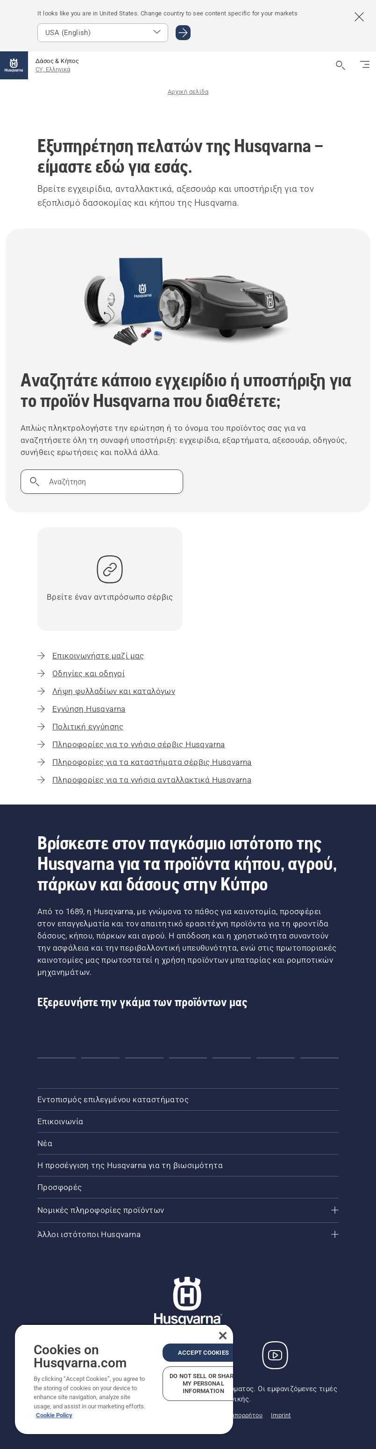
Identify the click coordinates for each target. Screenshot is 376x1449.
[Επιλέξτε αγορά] (102, 32)
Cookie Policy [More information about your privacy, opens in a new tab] (54, 1415)
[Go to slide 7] (319, 1058)
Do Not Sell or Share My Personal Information (203, 1383)
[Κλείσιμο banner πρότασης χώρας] (359, 16)
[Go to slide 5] (232, 1058)
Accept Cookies (203, 1352)
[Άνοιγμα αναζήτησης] (340, 65)
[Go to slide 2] (100, 1058)
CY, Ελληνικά (52, 69)
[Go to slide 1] (56, 1058)
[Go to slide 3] (144, 1058)
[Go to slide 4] (188, 1058)
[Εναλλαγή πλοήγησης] (365, 65)
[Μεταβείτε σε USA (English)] (183, 32)
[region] (124, 1379)
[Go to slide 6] (275, 1058)
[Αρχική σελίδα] (14, 65)
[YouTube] (275, 1355)
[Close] (223, 1335)
